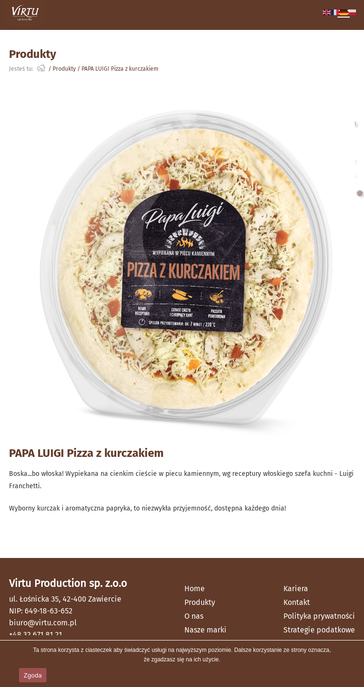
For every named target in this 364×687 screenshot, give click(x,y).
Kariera (295, 588)
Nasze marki (205, 629)
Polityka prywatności (319, 616)
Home (194, 588)
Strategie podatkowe (319, 629)
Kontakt (296, 602)
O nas (193, 616)
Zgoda (33, 675)
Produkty (64, 68)
